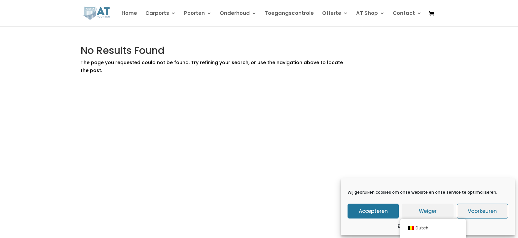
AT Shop (367, 14)
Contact (404, 14)
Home (129, 14)
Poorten (194, 14)
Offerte (331, 14)
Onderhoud (235, 14)
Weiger (428, 211)
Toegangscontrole (289, 14)
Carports (157, 14)
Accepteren (373, 211)
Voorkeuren (482, 211)
